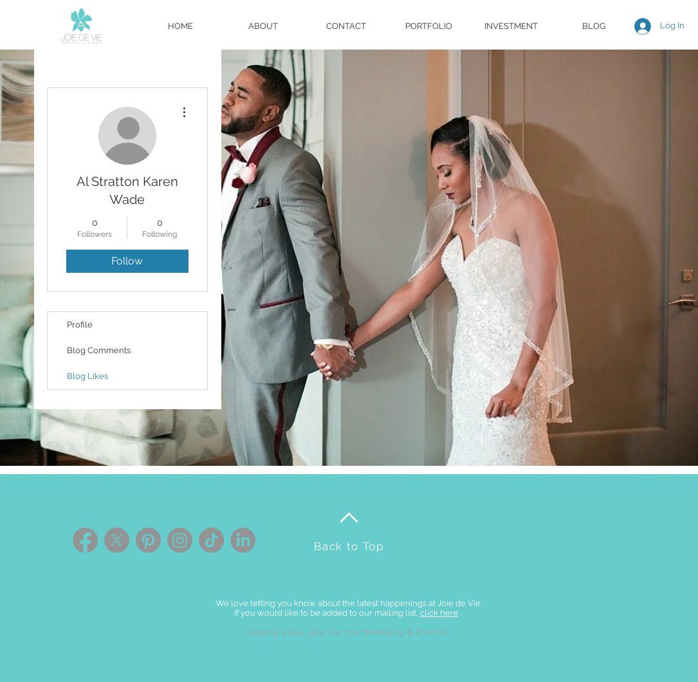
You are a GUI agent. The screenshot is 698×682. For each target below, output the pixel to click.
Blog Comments (99, 350)
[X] (116, 540)
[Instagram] (179, 540)
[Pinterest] (148, 540)
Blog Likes (87, 376)
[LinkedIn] (242, 540)
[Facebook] (85, 540)
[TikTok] (211, 540)
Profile (80, 324)
